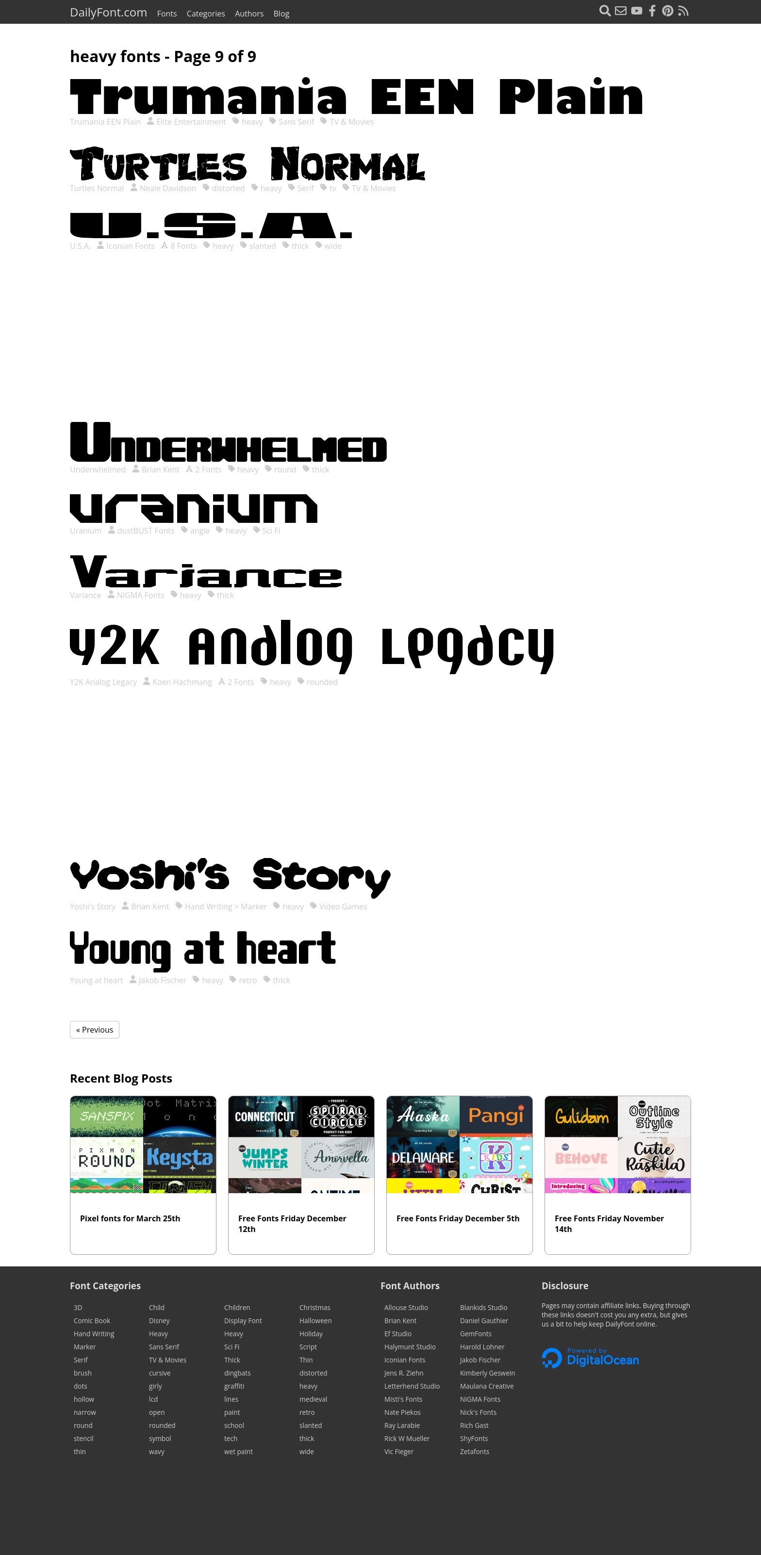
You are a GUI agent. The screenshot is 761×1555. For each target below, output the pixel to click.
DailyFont (108, 12)
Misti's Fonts (403, 1399)
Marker (85, 1346)
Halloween (315, 1320)
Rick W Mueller (407, 1438)
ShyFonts (474, 1438)
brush (83, 1372)
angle (195, 530)
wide (328, 246)
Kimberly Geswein (487, 1372)
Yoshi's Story (93, 906)
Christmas (315, 1307)
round (281, 469)
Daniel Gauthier (484, 1320)
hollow (84, 1399)
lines (231, 1399)
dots (80, 1386)
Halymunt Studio (410, 1346)
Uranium (87, 530)
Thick (232, 1359)
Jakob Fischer (157, 980)
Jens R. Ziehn (404, 1372)
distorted (223, 188)
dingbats (237, 1372)
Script (308, 1346)
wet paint (238, 1451)
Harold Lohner (482, 1346)
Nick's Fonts (478, 1412)
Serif (301, 188)
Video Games (338, 906)
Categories (206, 13)
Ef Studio (398, 1333)
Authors (249, 13)
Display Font (243, 1320)
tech (230, 1438)
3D (78, 1307)
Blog (282, 13)
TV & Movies (347, 121)
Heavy (158, 1333)
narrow (85, 1412)
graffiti (234, 1386)
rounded (317, 682)
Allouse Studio (406, 1307)
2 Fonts (203, 469)
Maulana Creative (487, 1386)
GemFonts (476, 1333)
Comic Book (92, 1320)
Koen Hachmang (177, 682)
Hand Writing (94, 1333)
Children (237, 1307)
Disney (159, 1320)
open (157, 1412)
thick (295, 246)
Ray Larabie (402, 1425)
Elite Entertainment (186, 121)
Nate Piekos (402, 1412)
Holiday (311, 1333)
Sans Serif (291, 121)
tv (328, 188)
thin (80, 1451)
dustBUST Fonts (141, 530)
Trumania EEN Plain (106, 121)
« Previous (94, 1029)
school (234, 1425)
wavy (157, 1451)
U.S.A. (81, 246)
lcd (153, 1399)
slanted (258, 246)
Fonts (167, 13)
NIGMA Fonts (136, 595)
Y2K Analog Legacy (104, 682)
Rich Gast (474, 1425)
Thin (306, 1359)
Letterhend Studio (412, 1386)
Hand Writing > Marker (221, 906)
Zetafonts (474, 1451)
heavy (247, 121)
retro (243, 980)
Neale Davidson (163, 188)
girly (155, 1386)
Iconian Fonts (126, 246)
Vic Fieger (399, 1451)
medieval (313, 1399)
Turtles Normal (98, 188)
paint (232, 1412)
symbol (160, 1438)
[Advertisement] (380, 346)
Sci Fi (267, 530)
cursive (160, 1372)
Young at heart (97, 980)
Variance (86, 595)
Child (157, 1307)
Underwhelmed (99, 469)
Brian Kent (156, 469)
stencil (84, 1438)
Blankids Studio (484, 1307)
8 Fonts (179, 246)
